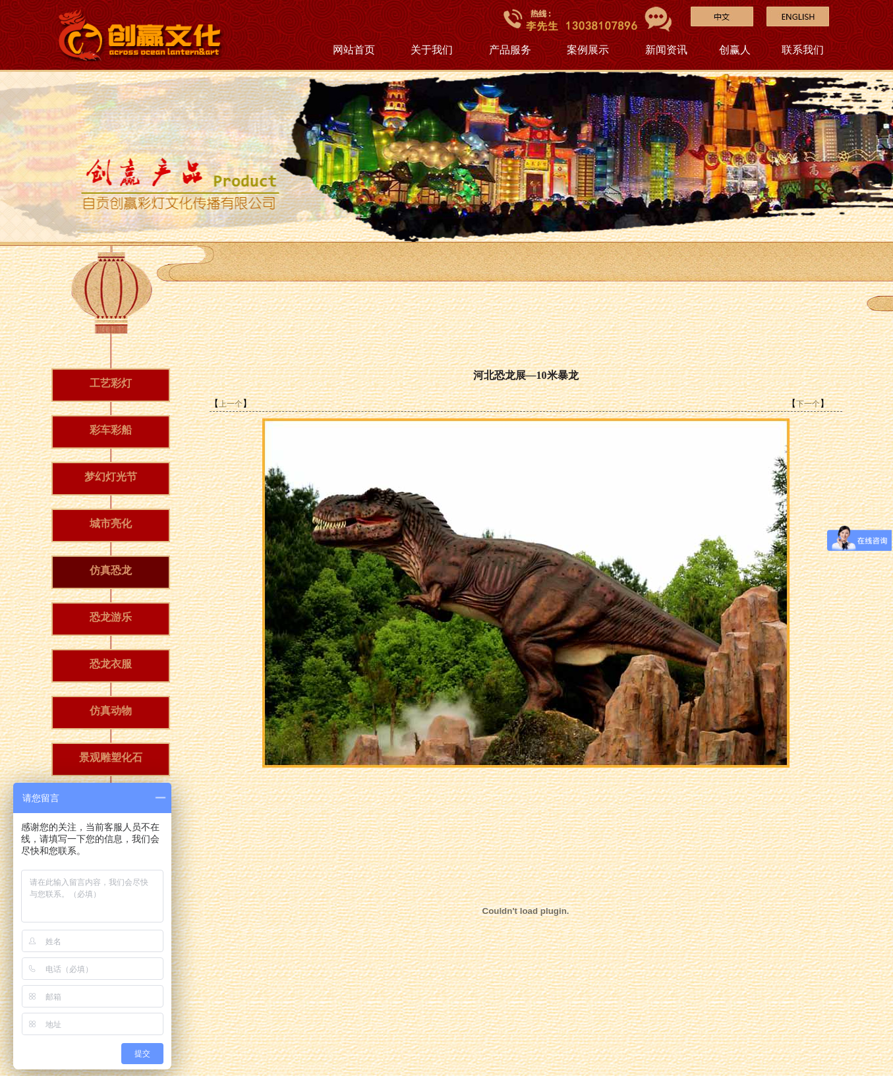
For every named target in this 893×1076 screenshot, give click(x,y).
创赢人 (735, 49)
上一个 (231, 404)
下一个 (808, 404)
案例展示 (588, 49)
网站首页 (354, 49)
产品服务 (510, 49)
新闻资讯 (666, 49)
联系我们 (803, 49)
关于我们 (432, 49)
